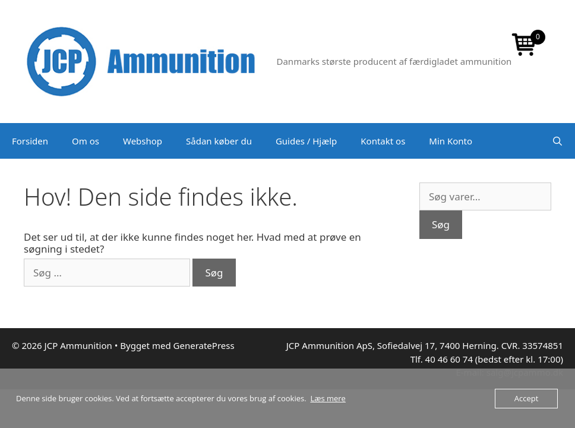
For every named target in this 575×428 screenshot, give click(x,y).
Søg (441, 224)
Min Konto (450, 141)
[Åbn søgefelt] (557, 141)
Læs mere (328, 398)
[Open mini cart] (524, 46)
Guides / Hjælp (306, 141)
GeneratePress (204, 345)
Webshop (142, 141)
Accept (526, 398)
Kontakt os (383, 141)
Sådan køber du (219, 141)
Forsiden (30, 141)
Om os (85, 141)
